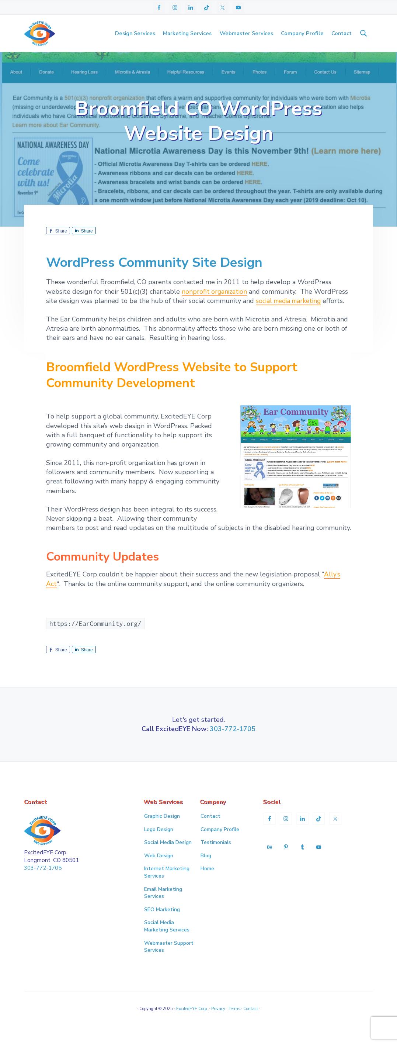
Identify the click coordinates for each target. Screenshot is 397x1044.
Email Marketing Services (163, 907)
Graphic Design (162, 830)
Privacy (218, 1023)
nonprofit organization (215, 306)
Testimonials (216, 857)
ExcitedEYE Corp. (192, 1023)
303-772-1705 (232, 743)
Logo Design (158, 843)
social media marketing (290, 315)
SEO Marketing (162, 924)
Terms (234, 1023)
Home (207, 883)
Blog (206, 870)
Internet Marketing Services (166, 887)
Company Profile (220, 843)
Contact (210, 830)
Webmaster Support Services (169, 961)
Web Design (158, 870)
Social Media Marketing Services (166, 941)
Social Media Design (168, 857)
